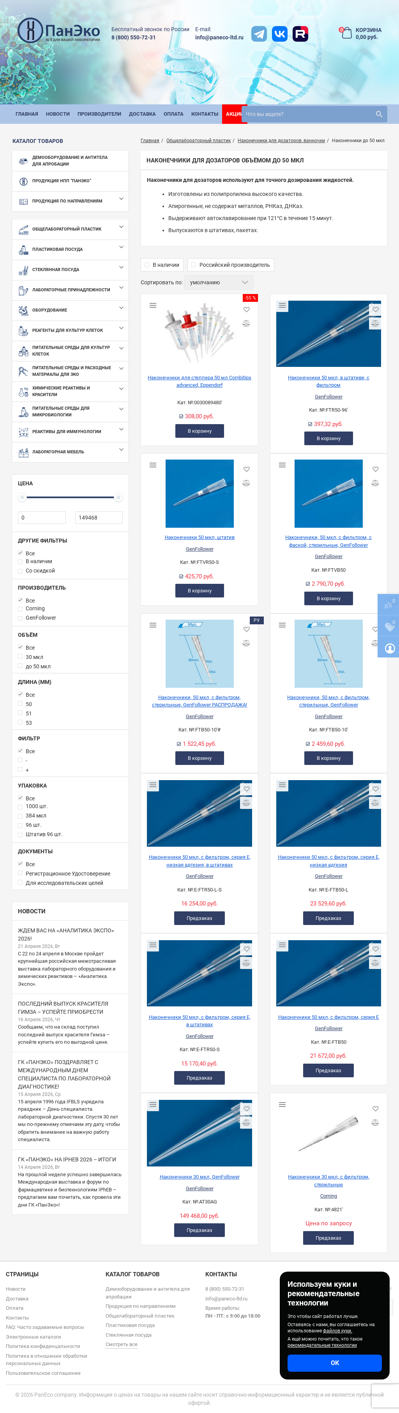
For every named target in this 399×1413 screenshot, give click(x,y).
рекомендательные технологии (322, 1345)
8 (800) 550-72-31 (133, 37)
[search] (314, 114)
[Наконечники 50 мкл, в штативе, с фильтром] (328, 331)
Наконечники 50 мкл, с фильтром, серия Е (328, 1017)
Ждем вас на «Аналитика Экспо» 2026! (66, 934)
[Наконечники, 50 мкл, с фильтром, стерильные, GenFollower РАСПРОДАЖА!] (199, 651)
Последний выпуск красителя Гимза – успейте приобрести (63, 1008)
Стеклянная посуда (129, 1335)
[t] (259, 34)
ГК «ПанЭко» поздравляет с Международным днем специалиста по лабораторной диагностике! (64, 1074)
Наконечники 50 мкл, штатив (200, 537)
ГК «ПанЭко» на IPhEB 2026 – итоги (67, 1159)
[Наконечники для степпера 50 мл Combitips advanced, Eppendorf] (199, 331)
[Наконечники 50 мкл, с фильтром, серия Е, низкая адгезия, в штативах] (199, 810)
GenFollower (329, 397)
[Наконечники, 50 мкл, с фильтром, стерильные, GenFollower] (328, 651)
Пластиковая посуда (130, 1325)
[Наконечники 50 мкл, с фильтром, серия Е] (328, 971)
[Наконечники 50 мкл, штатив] (199, 491)
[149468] (99, 517)
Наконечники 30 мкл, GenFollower (200, 1177)
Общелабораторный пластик (140, 1316)
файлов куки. (337, 1331)
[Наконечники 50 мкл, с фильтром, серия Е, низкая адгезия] (328, 810)
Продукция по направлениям (141, 1306)
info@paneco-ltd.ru (219, 37)
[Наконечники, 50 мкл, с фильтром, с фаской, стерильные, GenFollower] (328, 491)
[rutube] (300, 34)
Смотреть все (122, 1344)
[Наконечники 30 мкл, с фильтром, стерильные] (328, 1130)
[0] (42, 517)
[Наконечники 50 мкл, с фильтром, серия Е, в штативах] (199, 971)
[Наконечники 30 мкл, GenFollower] (199, 1130)
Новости (32, 911)
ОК (335, 1363)
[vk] (280, 34)
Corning (328, 1196)
